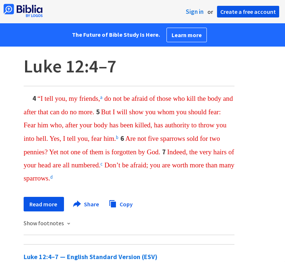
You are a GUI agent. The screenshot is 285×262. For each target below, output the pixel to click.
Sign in (195, 12)
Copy (121, 203)
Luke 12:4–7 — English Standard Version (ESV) (90, 257)
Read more (43, 204)
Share (86, 204)
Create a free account (248, 11)
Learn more (187, 35)
